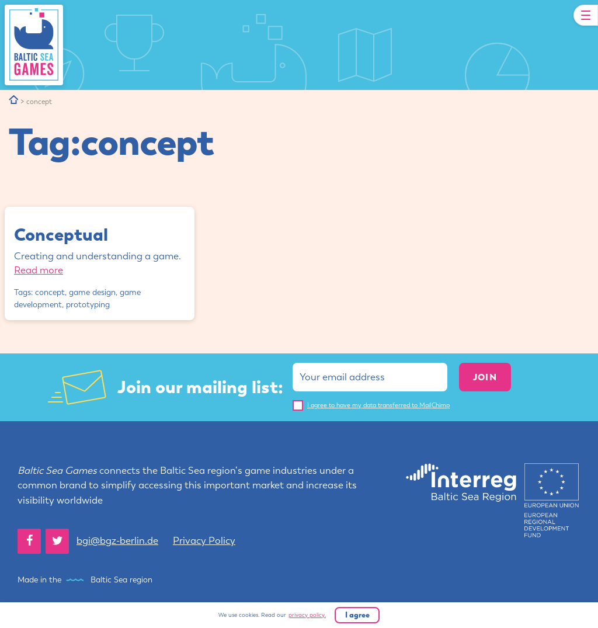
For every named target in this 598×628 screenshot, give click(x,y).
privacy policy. (307, 615)
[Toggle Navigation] (585, 15)
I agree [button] (357, 614)
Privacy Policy (204, 540)
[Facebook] (29, 541)
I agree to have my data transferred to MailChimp (378, 405)
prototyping (88, 305)
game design (92, 292)
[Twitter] (57, 541)
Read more (38, 270)
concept (50, 292)
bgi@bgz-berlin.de (117, 540)
